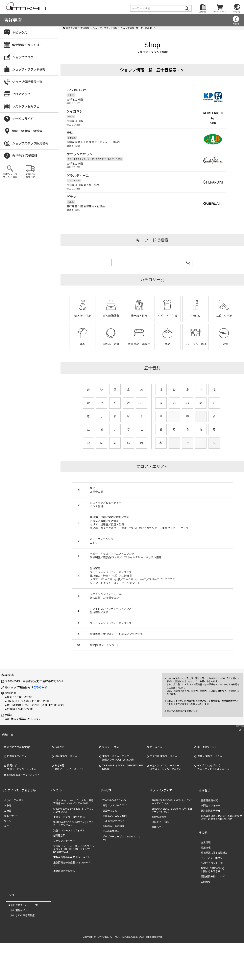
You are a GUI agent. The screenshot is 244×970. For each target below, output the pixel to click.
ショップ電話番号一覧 (27, 82)
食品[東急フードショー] (104, 644)
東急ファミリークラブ (114, 832)
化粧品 (195, 315)
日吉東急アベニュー (18, 783)
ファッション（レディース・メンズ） (112, 622)
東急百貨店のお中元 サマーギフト (71, 884)
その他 (224, 343)
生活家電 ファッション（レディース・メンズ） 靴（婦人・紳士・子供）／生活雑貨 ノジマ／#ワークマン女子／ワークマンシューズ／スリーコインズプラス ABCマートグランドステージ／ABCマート (132, 575)
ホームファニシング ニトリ (101, 540)
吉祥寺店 (13, 20)
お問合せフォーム (210, 832)
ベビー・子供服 (167, 315)
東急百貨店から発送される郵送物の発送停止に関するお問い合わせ (221, 845)
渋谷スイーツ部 (160, 849)
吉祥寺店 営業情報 (24, 155)
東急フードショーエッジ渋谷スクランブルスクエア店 (118, 785)
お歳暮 (7, 838)
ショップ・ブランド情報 (105, 28)
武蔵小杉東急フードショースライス (21, 794)
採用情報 (206, 875)
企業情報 (206, 869)
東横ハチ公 (158, 854)
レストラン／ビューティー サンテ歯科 (105, 503)
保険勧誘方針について (213, 903)
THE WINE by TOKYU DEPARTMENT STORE (122, 794)
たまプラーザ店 (110, 774)
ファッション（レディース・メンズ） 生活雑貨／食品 (112, 609)
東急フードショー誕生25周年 (69, 844)
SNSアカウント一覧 (212, 890)
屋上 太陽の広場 (96, 489)
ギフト (7, 853)
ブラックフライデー (64, 868)
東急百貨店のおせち (64, 898)
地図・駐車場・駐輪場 (27, 131)
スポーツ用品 (223, 315)
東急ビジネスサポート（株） (24, 932)
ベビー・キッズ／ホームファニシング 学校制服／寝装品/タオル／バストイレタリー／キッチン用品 (126, 554)
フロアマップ (21, 94)
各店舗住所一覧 (209, 827)
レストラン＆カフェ (25, 106)
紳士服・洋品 (139, 315)
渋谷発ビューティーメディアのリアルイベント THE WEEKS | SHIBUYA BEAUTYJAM (73, 876)
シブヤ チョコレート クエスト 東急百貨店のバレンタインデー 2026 (73, 829)
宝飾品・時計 (110, 343)
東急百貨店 (71, 28)
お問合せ (206, 909)
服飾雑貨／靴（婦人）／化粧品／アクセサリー (117, 633)
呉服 (83, 343)
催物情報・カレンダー (27, 45)
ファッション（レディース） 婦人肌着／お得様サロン (107, 595)
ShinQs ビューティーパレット (23, 802)
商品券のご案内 (110, 838)
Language (237, 12)
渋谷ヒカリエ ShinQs (18, 774)
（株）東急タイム (17, 937)
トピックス (19, 32)
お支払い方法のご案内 (114, 843)
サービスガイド (22, 118)
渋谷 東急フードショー (67, 783)
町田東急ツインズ (207, 774)
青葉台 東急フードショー (211, 783)
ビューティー (11, 843)
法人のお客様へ (110, 858)
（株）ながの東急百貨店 (21, 942)
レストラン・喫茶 (195, 343)
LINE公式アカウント (113, 848)
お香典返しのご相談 (113, 853)
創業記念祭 (59, 862)
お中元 (7, 832)
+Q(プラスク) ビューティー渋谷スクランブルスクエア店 (165, 794)
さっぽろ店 (156, 774)
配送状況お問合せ (30, 176)
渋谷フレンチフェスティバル (68, 857)
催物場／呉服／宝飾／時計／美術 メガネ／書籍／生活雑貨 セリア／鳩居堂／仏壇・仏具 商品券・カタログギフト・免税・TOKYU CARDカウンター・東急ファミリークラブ (139, 522)
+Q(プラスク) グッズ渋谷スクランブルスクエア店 (213, 794)
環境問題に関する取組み (214, 880)
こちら (37, 714)
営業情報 (236, 24)
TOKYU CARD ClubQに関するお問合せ (212, 897)
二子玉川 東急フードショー (164, 783)
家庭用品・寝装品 (139, 343)
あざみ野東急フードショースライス (69, 794)
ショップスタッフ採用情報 (30, 143)
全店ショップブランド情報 (10, 176)
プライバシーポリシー (213, 885)
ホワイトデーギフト (15, 827)
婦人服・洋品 (82, 315)
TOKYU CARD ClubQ (114, 827)
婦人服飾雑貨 (110, 315)
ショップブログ (22, 57)
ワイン (7, 848)
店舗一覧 (202, 12)
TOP (240, 757)
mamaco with (159, 844)
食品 (167, 343)
